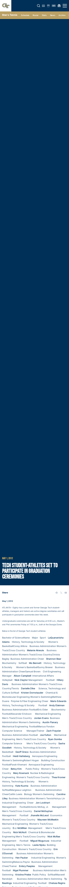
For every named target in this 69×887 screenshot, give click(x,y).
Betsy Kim (16, 768)
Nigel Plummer (20, 870)
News (52, 15)
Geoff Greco (22, 751)
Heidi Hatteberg (21, 756)
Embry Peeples (27, 866)
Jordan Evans (41, 718)
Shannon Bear (53, 658)
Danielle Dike (28, 688)
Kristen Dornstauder (32, 692)
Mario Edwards (58, 701)
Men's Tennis (9, 15)
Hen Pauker (21, 857)
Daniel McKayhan (43, 811)
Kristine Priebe (23, 874)
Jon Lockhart (43, 802)
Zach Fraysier (53, 730)
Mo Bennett (35, 663)
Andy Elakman (57, 705)
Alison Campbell (22, 675)
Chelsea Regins (57, 883)
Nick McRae (54, 836)
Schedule (25, 15)
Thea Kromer (58, 777)
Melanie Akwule (35, 650)
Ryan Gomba (55, 739)
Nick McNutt (20, 832)
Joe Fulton (45, 735)
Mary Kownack (21, 773)
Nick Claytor (21, 680)
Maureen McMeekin (48, 819)
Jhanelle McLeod (39, 815)
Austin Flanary (50, 722)
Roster (35, 15)
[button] (39, 6)
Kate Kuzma (21, 785)
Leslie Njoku (39, 845)
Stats (44, 15)
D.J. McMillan (20, 828)
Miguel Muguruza (39, 840)
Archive (62, 15)
